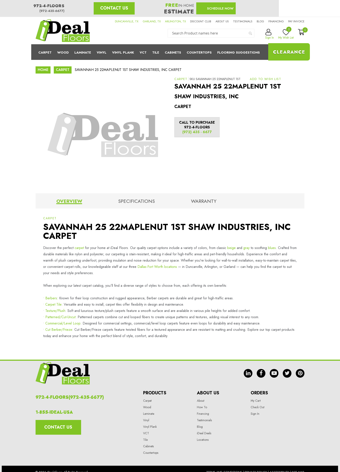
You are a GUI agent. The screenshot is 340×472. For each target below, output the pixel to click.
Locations (203, 440)
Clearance (289, 51)
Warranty (203, 201)
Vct (143, 52)
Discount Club (200, 21)
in (248, 373)
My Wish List (286, 34)
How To (202, 407)
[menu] (170, 52)
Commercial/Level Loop (62, 323)
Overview (69, 201)
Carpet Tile (53, 304)
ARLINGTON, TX (175, 21)
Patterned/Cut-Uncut (60, 317)
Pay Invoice (296, 21)
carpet (79, 247)
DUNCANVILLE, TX (126, 21)
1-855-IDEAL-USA (54, 412)
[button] (265, 79)
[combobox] (211, 33)
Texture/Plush (55, 310)
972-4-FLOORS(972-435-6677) (70, 397)
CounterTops (199, 52)
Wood (63, 52)
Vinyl (101, 52)
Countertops (150, 453)
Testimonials (242, 21)
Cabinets (173, 52)
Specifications (136, 201)
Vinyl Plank (123, 52)
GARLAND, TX (152, 21)
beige (231, 247)
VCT (146, 433)
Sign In (255, 413)
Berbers (51, 298)
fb (261, 373)
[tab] (69, 202)
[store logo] (63, 30)
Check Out (257, 407)
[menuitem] (170, 52)
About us (222, 21)
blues (272, 247)
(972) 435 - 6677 (197, 131)
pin (300, 373)
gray (246, 247)
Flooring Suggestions (238, 52)
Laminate (82, 52)
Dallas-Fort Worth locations (157, 266)
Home (43, 69)
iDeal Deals (204, 433)
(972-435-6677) (51, 10)
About (200, 400)
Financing (276, 21)
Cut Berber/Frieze (58, 329)
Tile (155, 52)
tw (287, 373)
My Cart (256, 400)
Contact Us (114, 8)
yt (274, 373)
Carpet (45, 52)
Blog (260, 21)
